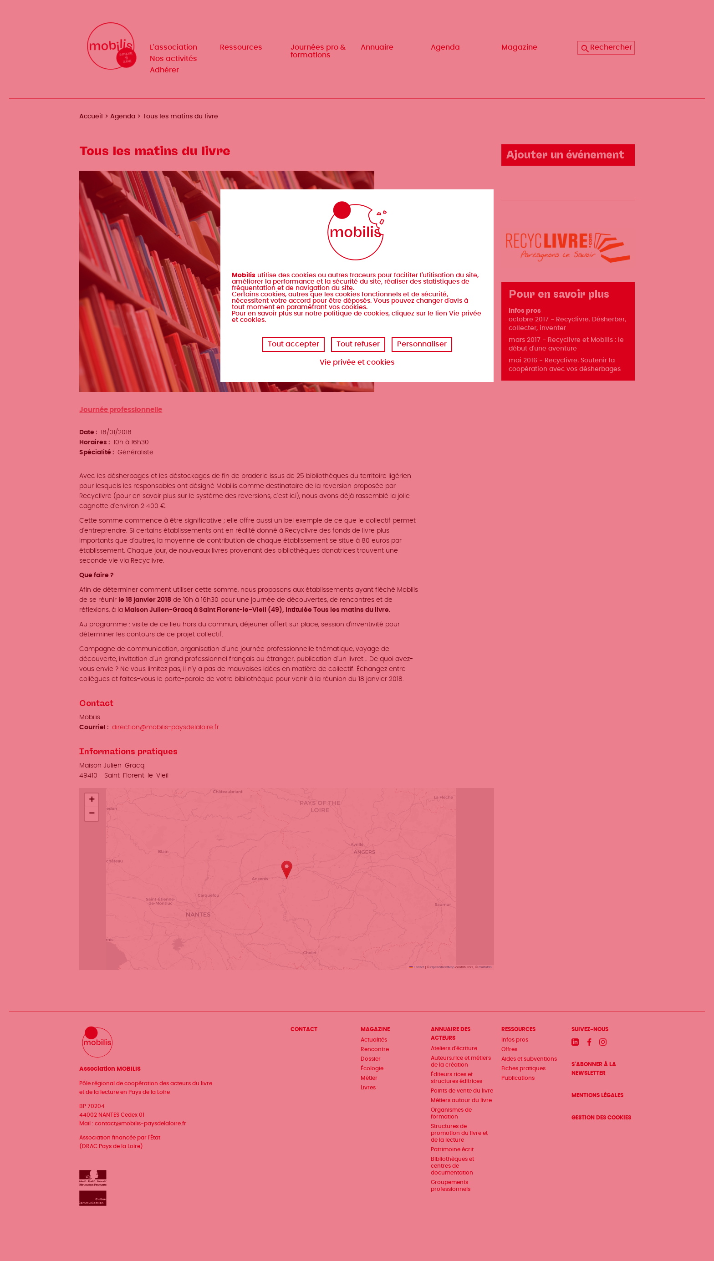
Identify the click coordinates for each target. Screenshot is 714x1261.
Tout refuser (358, 344)
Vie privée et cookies (357, 362)
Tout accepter (293, 344)
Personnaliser (422, 344)
